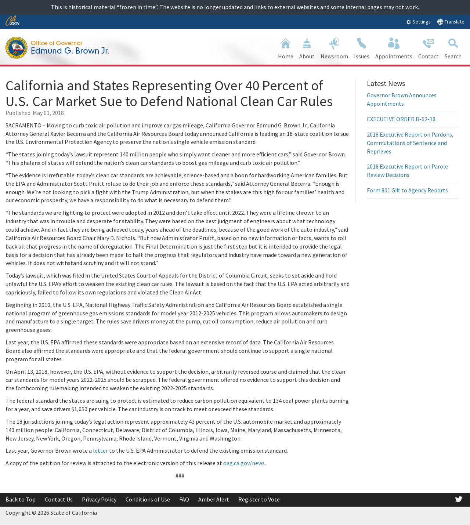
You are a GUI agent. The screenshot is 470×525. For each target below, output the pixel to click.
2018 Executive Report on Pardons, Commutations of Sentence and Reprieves (410, 143)
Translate (450, 21)
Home (285, 47)
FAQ (184, 499)
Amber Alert (213, 499)
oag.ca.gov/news (244, 463)
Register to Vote (259, 499)
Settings (418, 21)
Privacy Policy (99, 499)
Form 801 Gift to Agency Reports (407, 190)
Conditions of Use (148, 499)
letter (100, 450)
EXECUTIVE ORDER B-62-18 (401, 119)
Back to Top (21, 499)
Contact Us (59, 499)
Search (453, 47)
